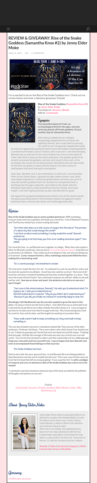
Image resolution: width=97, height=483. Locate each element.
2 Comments (37, 53)
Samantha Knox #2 (77, 104)
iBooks (65, 109)
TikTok (83, 446)
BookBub (66, 449)
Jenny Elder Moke (50, 106)
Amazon (56, 109)
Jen (26, 53)
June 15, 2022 (15, 53)
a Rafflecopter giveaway (19, 478)
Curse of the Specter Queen (62, 250)
